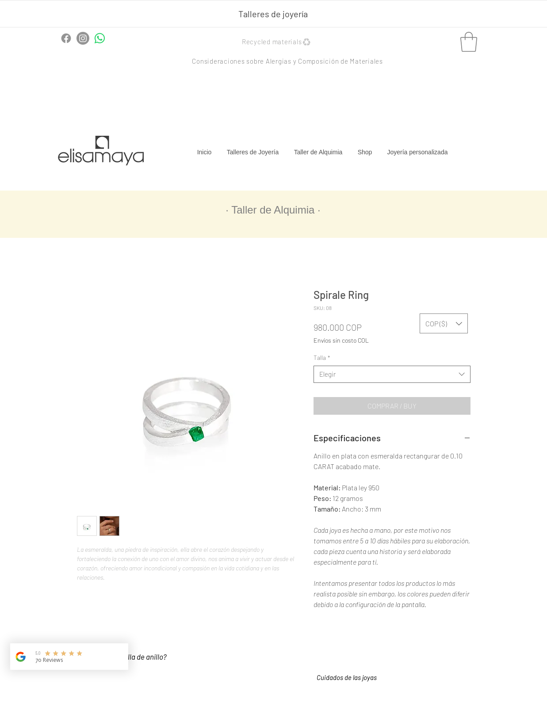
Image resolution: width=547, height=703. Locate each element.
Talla (322, 357)
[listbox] (444, 323)
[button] (277, 42)
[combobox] (392, 374)
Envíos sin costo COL (341, 340)
